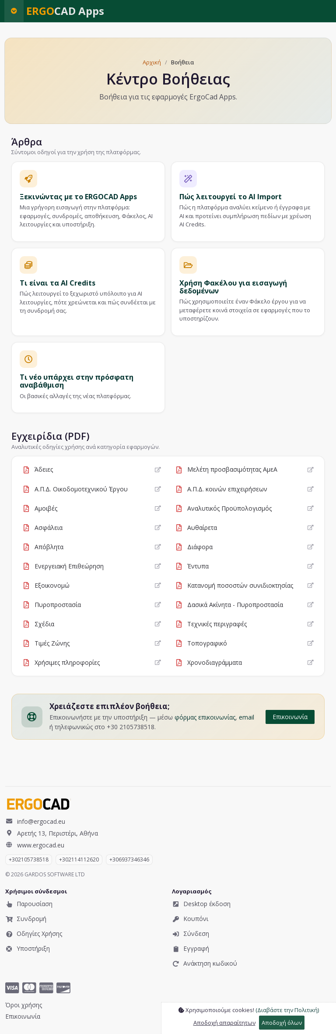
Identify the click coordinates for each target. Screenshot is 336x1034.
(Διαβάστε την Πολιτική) (287, 1010)
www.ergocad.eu (34, 844)
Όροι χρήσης (23, 1005)
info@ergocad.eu (35, 821)
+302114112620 (79, 859)
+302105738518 (29, 859)
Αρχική (152, 62)
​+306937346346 (129, 859)
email (246, 717)
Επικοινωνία (290, 717)
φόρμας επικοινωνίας (205, 717)
